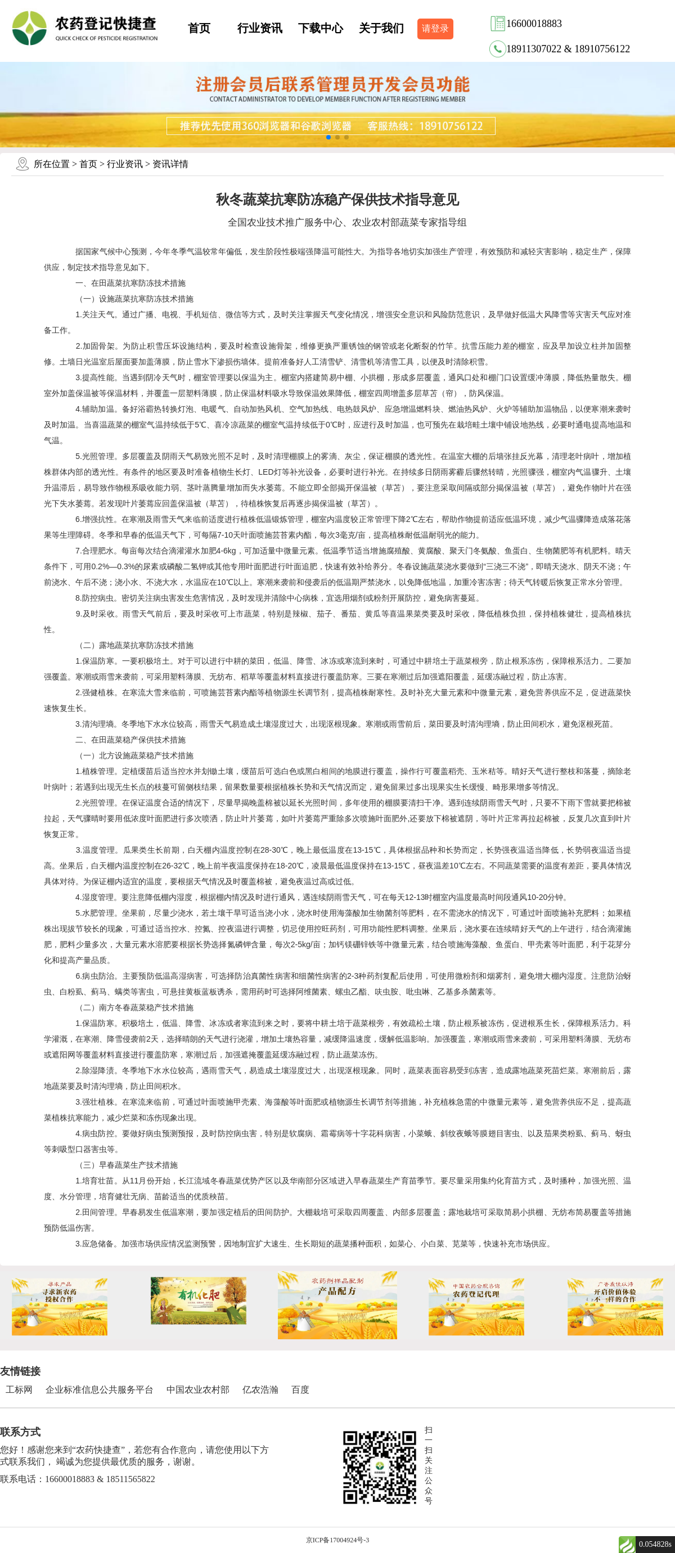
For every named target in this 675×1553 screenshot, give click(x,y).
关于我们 (381, 28)
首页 (199, 28)
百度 (300, 1389)
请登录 (435, 28)
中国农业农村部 (198, 1389)
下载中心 (320, 28)
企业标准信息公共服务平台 (100, 1389)
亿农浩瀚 (260, 1389)
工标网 (19, 1389)
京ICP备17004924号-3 (338, 1540)
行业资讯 (259, 28)
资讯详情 (170, 164)
